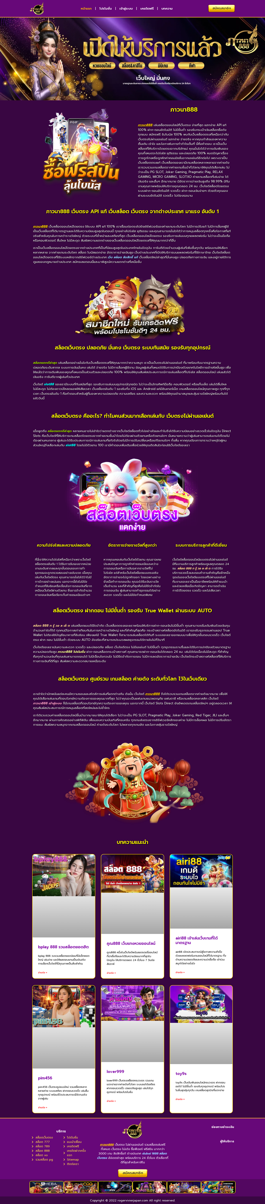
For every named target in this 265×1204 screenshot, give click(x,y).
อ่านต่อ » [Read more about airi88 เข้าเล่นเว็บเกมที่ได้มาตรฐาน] (180, 972)
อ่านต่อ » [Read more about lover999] (111, 1101)
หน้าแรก (86, 8)
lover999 (115, 1072)
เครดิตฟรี (147, 8)
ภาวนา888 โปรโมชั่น (71, 651)
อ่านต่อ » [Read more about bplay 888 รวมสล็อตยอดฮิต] (42, 972)
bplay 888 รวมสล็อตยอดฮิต (63, 947)
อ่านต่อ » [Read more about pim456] (42, 1107)
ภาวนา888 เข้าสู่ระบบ (47, 703)
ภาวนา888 (145, 125)
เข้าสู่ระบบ (126, 8)
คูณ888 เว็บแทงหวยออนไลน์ (131, 943)
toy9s (181, 1074)
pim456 (45, 1078)
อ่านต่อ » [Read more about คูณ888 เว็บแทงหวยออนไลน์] (111, 973)
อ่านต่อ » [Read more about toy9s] (180, 1099)
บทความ (167, 8)
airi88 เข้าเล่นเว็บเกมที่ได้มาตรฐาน (197, 940)
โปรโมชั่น (105, 8)
